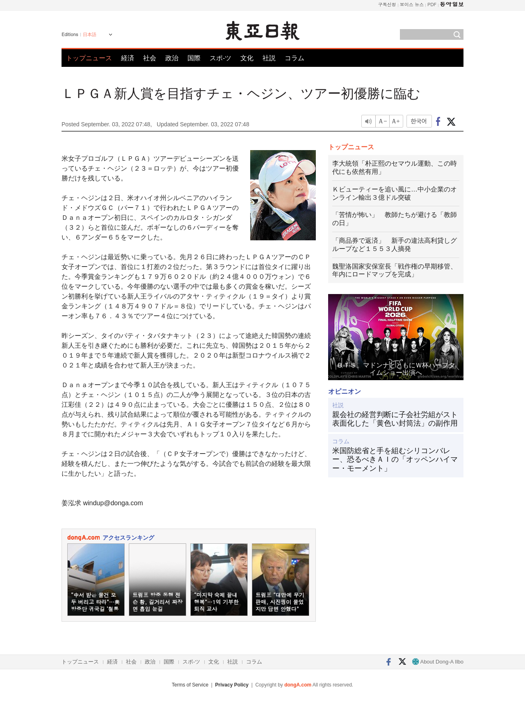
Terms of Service (190, 685)
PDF (431, 4)
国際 (194, 58)
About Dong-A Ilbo (437, 662)
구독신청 (387, 4)
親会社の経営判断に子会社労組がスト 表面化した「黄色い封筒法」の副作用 (395, 419)
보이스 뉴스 (412, 4)
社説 (269, 58)
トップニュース (89, 58)
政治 (171, 58)
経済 (127, 58)
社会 (149, 58)
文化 (246, 58)
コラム (294, 58)
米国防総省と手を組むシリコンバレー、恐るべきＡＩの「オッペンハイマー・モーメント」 (395, 459)
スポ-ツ (220, 58)
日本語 (89, 34)
